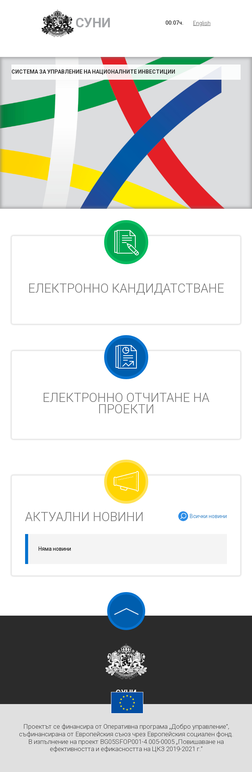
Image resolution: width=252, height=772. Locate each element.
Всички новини (208, 516)
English (202, 23)
